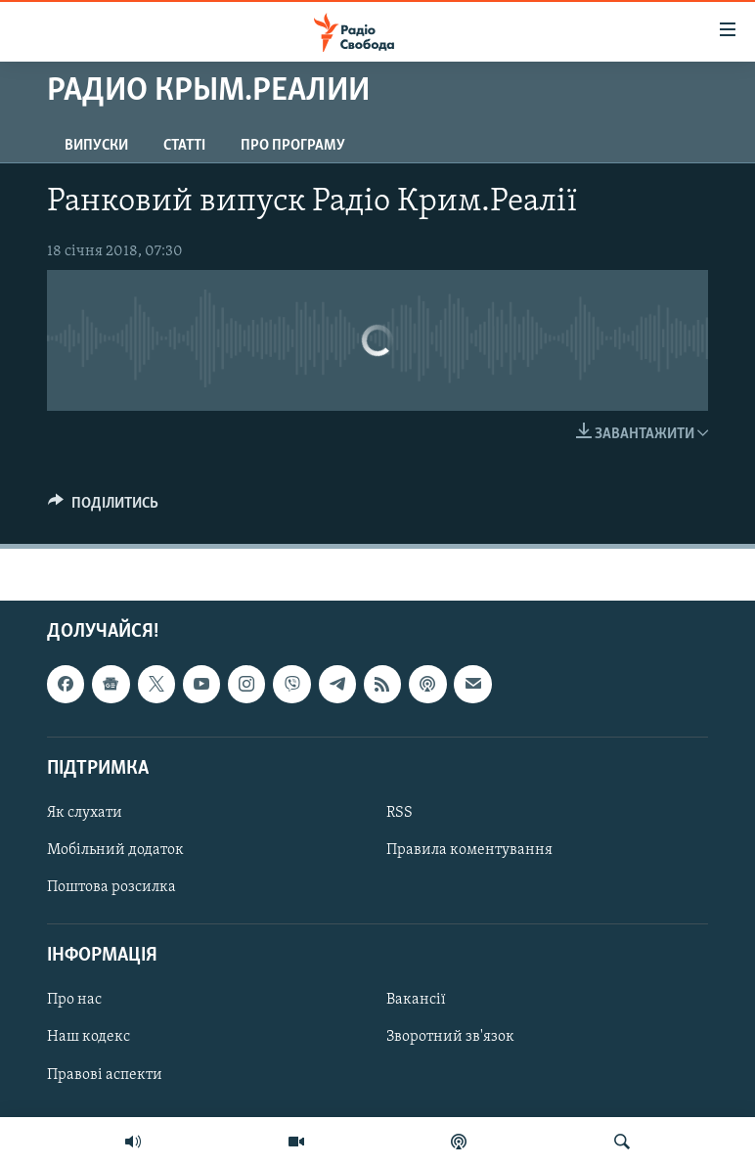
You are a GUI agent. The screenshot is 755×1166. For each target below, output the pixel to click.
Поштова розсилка (111, 887)
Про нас (74, 1001)
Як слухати (84, 813)
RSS (399, 813)
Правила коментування (469, 850)
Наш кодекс (88, 1038)
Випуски (96, 146)
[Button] (103, 507)
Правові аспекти (104, 1075)
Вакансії (416, 1001)
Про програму (293, 146)
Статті (184, 146)
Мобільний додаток (115, 850)
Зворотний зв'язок (450, 1038)
